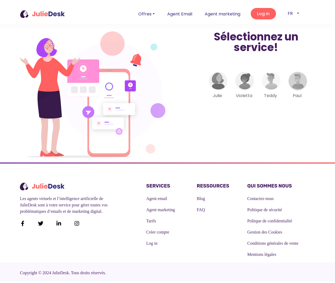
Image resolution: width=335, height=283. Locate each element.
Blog (201, 198)
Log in (151, 243)
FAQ (201, 209)
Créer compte (157, 232)
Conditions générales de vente (272, 243)
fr (292, 13)
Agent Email (179, 14)
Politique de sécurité (264, 209)
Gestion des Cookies (264, 232)
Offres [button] (145, 14)
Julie (217, 96)
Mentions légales (261, 254)
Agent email (156, 198)
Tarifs (151, 221)
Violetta (244, 96)
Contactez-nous (260, 198)
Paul (297, 96)
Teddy (270, 96)
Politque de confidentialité (269, 221)
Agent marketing (222, 14)
